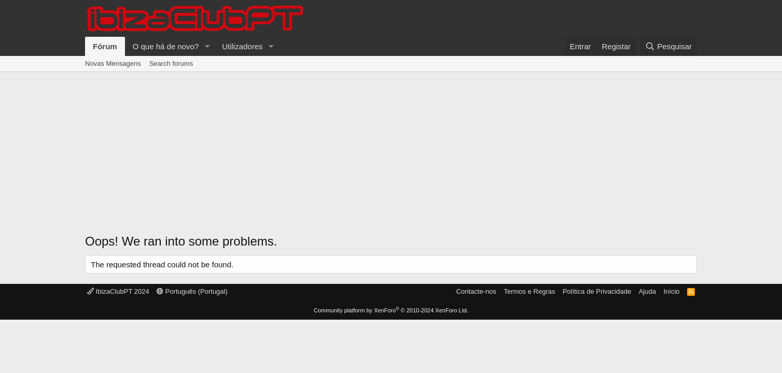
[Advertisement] (391, 149)
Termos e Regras (529, 291)
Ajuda (647, 291)
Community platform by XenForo (391, 310)
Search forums (171, 63)
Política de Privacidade (597, 291)
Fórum (105, 46)
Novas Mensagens (113, 63)
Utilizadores (242, 46)
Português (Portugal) (192, 291)
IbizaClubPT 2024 (118, 291)
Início (671, 291)
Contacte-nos (476, 291)
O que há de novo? (166, 46)
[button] (207, 46)
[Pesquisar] (668, 46)
